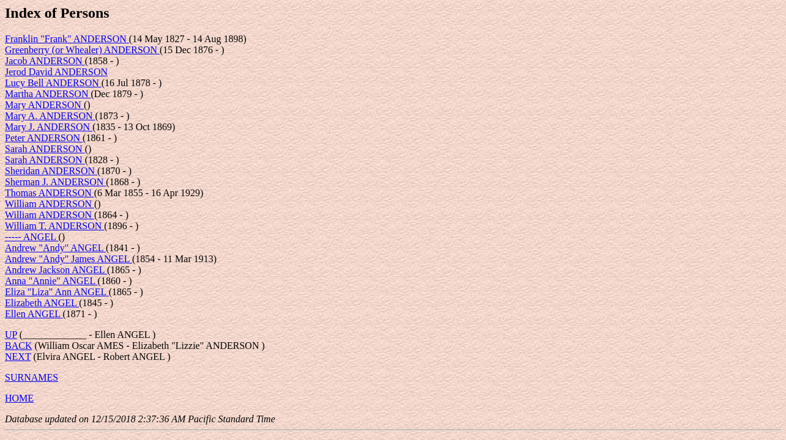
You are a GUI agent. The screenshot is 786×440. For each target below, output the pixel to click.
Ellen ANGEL (34, 314)
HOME (19, 398)
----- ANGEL (31, 237)
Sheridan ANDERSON (51, 171)
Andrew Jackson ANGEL (56, 270)
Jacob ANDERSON (45, 61)
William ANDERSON (49, 204)
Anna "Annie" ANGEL (51, 281)
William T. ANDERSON (54, 226)
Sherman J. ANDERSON (55, 182)
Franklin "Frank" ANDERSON (67, 39)
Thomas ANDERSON (49, 193)
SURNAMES (31, 377)
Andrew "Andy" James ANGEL (68, 259)
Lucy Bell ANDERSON (53, 83)
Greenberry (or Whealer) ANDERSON (82, 50)
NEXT (18, 356)
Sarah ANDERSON (45, 149)
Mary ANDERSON (44, 105)
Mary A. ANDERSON (50, 116)
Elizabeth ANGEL (42, 303)
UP (11, 334)
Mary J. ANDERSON (48, 127)
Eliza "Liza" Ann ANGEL (57, 292)
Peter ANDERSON (44, 138)
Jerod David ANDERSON (56, 72)
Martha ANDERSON (48, 94)
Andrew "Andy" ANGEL (55, 248)
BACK (18, 345)
